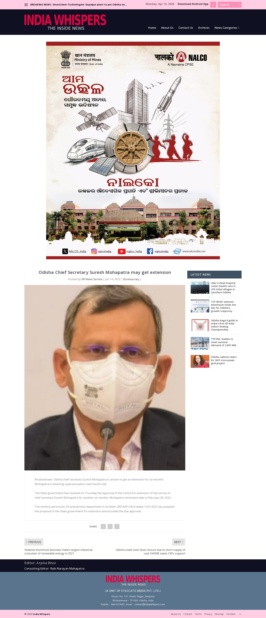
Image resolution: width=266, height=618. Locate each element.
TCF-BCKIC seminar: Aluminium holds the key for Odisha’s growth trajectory (223, 306)
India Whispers (41, 614)
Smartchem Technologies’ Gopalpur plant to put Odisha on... (90, 4)
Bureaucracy (131, 279)
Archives (204, 28)
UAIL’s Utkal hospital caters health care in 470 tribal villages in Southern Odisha (223, 287)
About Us (167, 28)
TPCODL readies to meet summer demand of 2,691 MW (223, 342)
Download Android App (193, 4)
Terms (198, 614)
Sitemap (219, 614)
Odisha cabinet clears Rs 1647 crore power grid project (224, 360)
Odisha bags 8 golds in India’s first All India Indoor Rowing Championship (224, 325)
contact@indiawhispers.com (149, 604)
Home (152, 28)
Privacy (208, 614)
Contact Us (185, 28)
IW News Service (91, 279)
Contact (187, 614)
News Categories (226, 28)
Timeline (230, 614)
